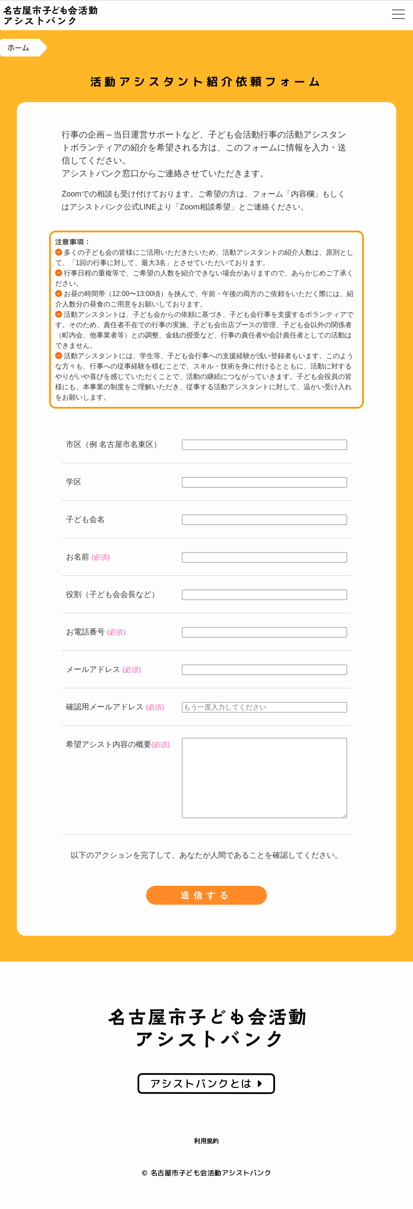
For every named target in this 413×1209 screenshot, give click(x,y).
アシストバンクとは (206, 1100)
